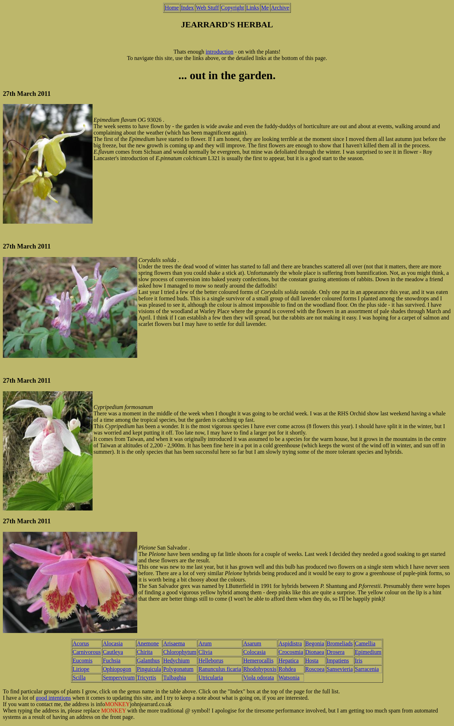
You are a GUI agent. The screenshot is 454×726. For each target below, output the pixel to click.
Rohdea (287, 669)
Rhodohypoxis (259, 669)
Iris (358, 660)
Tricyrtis (146, 678)
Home (172, 8)
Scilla (79, 678)
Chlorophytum (179, 652)
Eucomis (83, 660)
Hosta (312, 660)
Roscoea (315, 669)
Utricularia (210, 678)
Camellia (365, 643)
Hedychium (176, 660)
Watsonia (288, 678)
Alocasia (113, 643)
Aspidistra (290, 643)
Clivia (205, 652)
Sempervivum (119, 678)
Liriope (81, 669)
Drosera (336, 652)
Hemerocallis (258, 660)
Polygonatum (178, 669)
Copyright (232, 8)
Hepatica (288, 660)
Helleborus (210, 660)
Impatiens (338, 660)
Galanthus (148, 660)
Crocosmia (290, 652)
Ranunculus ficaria (219, 669)
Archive (280, 8)
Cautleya (113, 652)
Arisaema (174, 643)
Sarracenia (367, 669)
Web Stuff (207, 8)
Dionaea (314, 652)
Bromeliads (340, 643)
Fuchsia (112, 660)
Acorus (81, 643)
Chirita (145, 652)
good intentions (53, 698)
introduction (219, 52)
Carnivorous (87, 652)
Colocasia (254, 652)
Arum (204, 643)
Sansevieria (340, 669)
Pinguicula (149, 669)
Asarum (252, 643)
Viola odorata (258, 678)
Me (264, 8)
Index (187, 8)
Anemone (148, 643)
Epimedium (368, 652)
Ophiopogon (117, 669)
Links (252, 8)
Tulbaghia (174, 678)
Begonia (314, 643)
